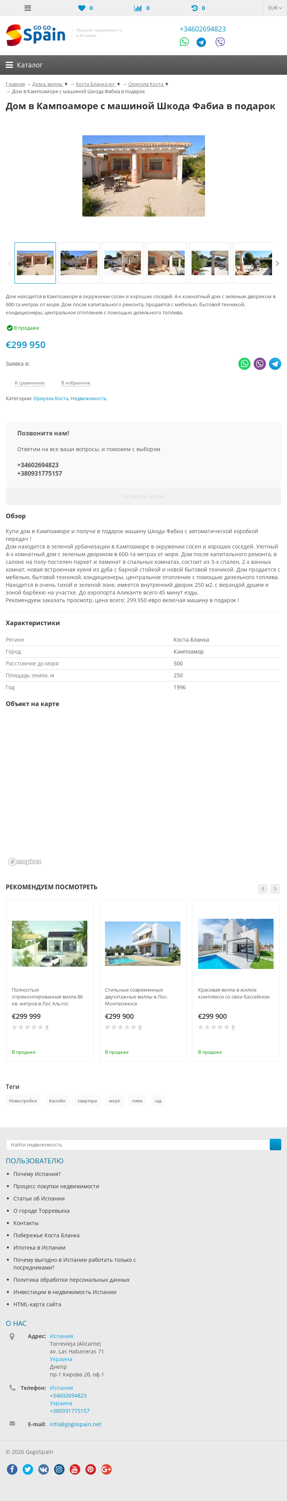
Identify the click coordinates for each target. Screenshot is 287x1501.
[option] (35, 263)
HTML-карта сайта (37, 1304)
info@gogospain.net (75, 1424)
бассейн (57, 1101)
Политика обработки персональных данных (71, 1279)
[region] (143, 792)
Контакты (26, 1223)
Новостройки (23, 1101)
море (114, 1101)
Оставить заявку (143, 496)
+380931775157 (39, 473)
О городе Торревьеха (41, 1210)
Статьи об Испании (39, 1198)
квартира (87, 1101)
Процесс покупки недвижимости (56, 1186)
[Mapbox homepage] (25, 861)
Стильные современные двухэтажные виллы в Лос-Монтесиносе (136, 996)
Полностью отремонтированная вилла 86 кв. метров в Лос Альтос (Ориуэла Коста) (47, 996)
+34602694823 (203, 28)
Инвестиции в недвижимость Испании (64, 1292)
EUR (275, 7)
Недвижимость (89, 398)
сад (158, 1101)
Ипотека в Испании (39, 1247)
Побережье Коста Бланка (46, 1235)
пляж (137, 1101)
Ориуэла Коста (50, 398)
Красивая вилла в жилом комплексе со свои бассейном (234, 993)
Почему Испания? (37, 1173)
